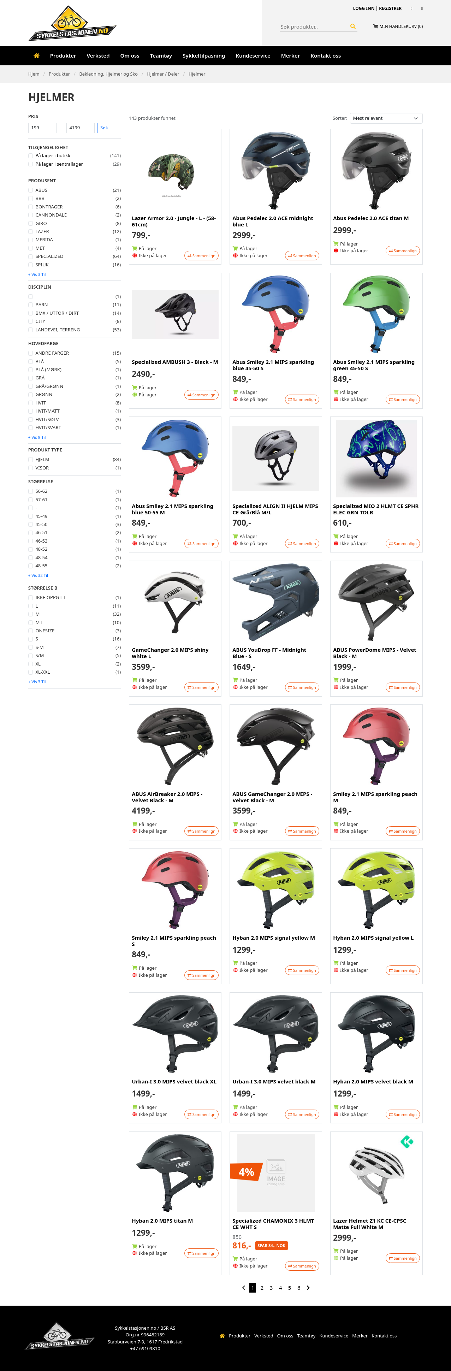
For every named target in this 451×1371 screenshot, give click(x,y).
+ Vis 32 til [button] (38, 575)
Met (39, 248)
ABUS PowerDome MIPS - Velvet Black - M (374, 653)
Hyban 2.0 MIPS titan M (162, 1220)
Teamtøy (161, 55)
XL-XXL (42, 672)
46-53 (41, 541)
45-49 (41, 516)
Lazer (42, 231)
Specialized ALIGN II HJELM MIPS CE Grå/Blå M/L (275, 509)
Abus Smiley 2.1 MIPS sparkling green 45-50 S (374, 365)
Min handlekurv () (401, 26)
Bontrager (49, 206)
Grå (39, 377)
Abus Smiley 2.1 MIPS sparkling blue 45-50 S (273, 365)
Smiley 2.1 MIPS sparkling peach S (174, 940)
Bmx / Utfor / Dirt (57, 313)
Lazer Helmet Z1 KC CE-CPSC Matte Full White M (369, 1223)
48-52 (41, 549)
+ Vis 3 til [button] (37, 274)
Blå (39, 361)
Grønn (43, 394)
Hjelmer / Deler (163, 74)
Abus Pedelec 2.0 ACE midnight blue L (272, 221)
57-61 (41, 499)
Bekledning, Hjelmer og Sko (108, 74)
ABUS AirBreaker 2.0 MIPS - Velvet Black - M (167, 797)
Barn (41, 304)
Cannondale (51, 215)
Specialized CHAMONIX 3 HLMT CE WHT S (273, 1223)
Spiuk (41, 264)
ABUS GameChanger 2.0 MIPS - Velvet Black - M (272, 797)
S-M (39, 647)
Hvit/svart (48, 427)
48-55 (41, 565)
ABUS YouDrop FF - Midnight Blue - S (269, 653)
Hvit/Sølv (47, 419)
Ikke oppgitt (50, 597)
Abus (41, 190)
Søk (104, 127)
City (40, 321)
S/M (39, 655)
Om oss (130, 55)
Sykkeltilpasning (204, 55)
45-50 (41, 524)
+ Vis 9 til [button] (37, 437)
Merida (44, 239)
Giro (41, 223)
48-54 (41, 557)
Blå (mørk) (48, 369)
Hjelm (42, 459)
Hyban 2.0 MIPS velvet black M (373, 1081)
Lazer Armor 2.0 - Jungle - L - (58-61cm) (174, 221)
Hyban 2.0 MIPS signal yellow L (373, 937)
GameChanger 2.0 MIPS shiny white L (170, 653)
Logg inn (364, 8)
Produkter (63, 55)
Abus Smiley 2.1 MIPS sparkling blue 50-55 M (172, 509)
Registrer (390, 8)
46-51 (41, 532)
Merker (290, 55)
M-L (39, 622)
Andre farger (52, 353)
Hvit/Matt (47, 411)
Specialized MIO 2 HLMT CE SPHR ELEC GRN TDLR (376, 509)
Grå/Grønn (49, 386)
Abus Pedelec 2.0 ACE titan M (371, 217)
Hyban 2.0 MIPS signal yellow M (273, 937)
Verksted (98, 55)
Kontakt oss (325, 55)
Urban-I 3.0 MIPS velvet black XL (174, 1081)
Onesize (44, 630)
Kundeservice (253, 55)
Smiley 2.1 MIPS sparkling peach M (375, 797)
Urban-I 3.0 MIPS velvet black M (273, 1081)
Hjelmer (197, 74)
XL (38, 664)
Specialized (49, 256)
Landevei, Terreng (57, 329)
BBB (39, 198)
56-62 (41, 491)
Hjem (34, 74)
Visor (42, 468)
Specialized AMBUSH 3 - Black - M (175, 361)
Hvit (40, 403)
